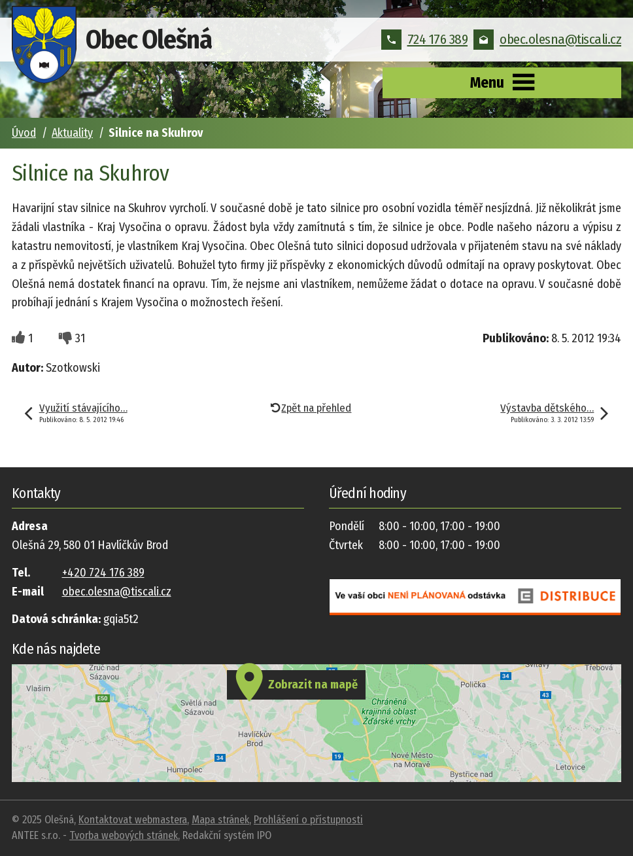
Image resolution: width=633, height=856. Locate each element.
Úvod (24, 133)
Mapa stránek (220, 819)
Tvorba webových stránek (123, 835)
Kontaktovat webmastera (132, 819)
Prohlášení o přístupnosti (308, 819)
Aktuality (72, 133)
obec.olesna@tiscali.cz (547, 39)
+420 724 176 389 (103, 572)
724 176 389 (424, 39)
